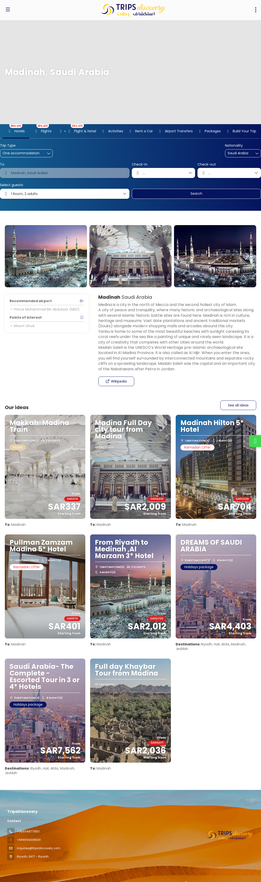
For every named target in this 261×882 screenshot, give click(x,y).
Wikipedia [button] (116, 381)
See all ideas (238, 405)
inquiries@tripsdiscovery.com (38, 848)
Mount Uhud (22, 325)
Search (196, 193)
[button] (14, 256)
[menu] (256, 9)
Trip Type (8, 145)
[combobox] (240, 153)
